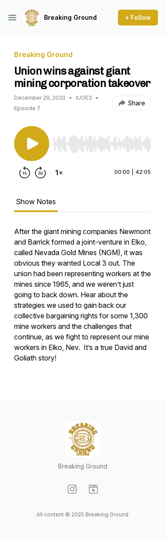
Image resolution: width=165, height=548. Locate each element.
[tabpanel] (82, 299)
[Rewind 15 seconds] (24, 172)
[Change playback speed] (59, 172)
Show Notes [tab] (36, 201)
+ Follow (138, 17)
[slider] (102, 144)
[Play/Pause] (31, 143)
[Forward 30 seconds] (40, 172)
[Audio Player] (102, 141)
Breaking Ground (70, 17)
